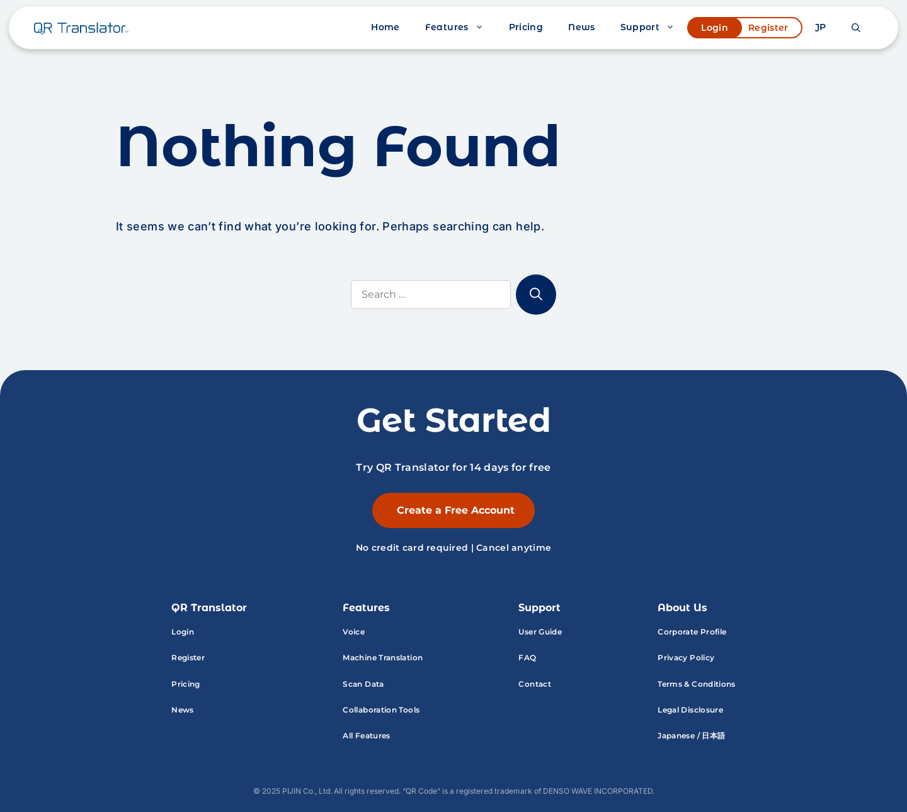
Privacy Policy (686, 657)
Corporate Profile (692, 631)
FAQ (527, 657)
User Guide (540, 631)
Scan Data (363, 684)
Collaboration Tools (381, 709)
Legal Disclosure (690, 709)
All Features (366, 735)
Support (654, 27)
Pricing (526, 27)
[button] (856, 28)
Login (714, 27)
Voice (354, 631)
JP (820, 27)
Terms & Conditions (696, 684)
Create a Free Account (456, 510)
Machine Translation (383, 657)
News (581, 27)
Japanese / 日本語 (691, 735)
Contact (534, 684)
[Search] (536, 294)
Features (460, 27)
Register (768, 27)
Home (385, 27)
